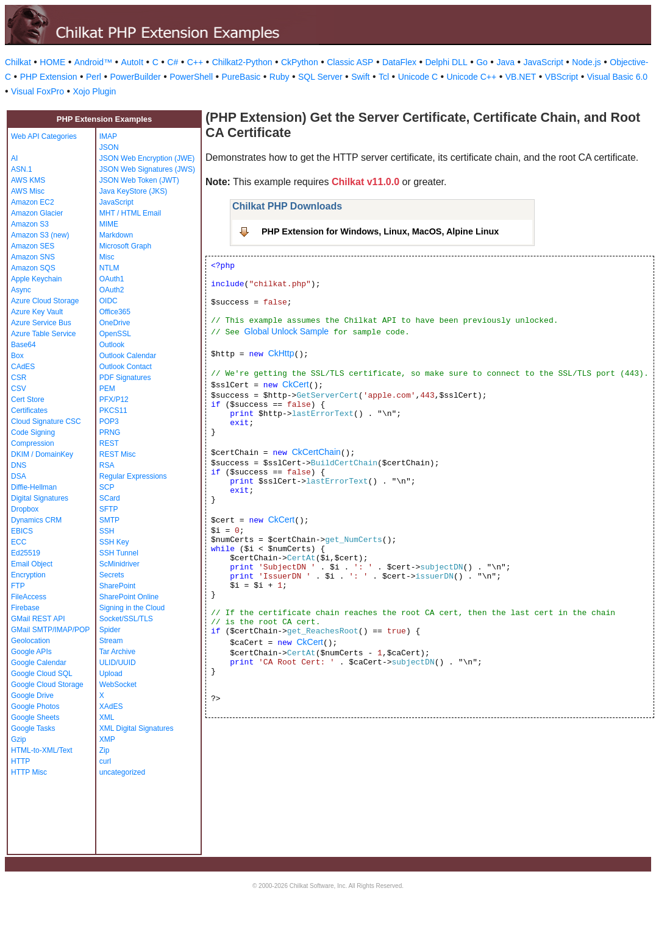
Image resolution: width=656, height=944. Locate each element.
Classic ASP (350, 62)
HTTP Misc (29, 772)
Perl (93, 77)
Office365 (114, 312)
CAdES (23, 366)
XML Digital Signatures (136, 728)
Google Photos (35, 706)
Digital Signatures (39, 498)
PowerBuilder (135, 77)
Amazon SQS (33, 268)
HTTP (20, 761)
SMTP (109, 520)
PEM (107, 388)
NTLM (109, 268)
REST (109, 443)
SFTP (108, 509)
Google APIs (31, 651)
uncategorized (122, 772)
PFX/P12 (114, 399)
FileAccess (28, 597)
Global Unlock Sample (286, 331)
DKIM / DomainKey (42, 454)
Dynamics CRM (36, 520)
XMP (107, 739)
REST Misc (117, 454)
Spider (110, 629)
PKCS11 (113, 410)
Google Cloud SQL (42, 673)
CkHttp (281, 353)
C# (172, 62)
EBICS (22, 531)
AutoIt (132, 62)
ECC (18, 542)
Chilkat (18, 62)
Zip (104, 750)
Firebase (25, 608)
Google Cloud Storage (47, 684)
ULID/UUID (117, 662)
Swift (360, 77)
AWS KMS (28, 180)
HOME (52, 62)
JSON (109, 147)
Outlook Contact (125, 366)
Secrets (111, 575)
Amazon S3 (30, 224)
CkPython (299, 62)
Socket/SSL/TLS (126, 619)
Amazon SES (32, 246)
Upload (111, 673)
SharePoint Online (129, 597)
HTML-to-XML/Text (42, 750)
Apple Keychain (36, 279)
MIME (108, 224)
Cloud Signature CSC (46, 421)
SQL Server (320, 77)
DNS (18, 465)
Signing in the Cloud (132, 608)
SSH (107, 531)
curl (105, 761)
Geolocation (30, 640)
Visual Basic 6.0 (617, 77)
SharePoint (117, 586)
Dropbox (24, 509)
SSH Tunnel (118, 553)
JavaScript (543, 62)
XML (107, 717)
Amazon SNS (33, 257)
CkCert (295, 384)
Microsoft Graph (125, 246)
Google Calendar (38, 662)
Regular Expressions (133, 476)
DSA (18, 476)
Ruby (279, 77)
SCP (107, 487)
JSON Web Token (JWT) (139, 180)
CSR (18, 377)
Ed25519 (25, 553)
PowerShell (191, 77)
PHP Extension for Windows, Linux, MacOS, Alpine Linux (380, 231)
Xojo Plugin (94, 91)
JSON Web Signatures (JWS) (147, 169)
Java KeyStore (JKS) (133, 191)
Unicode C (418, 77)
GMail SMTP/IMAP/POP (50, 629)
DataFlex (399, 62)
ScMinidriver (119, 564)
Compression (32, 443)
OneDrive (114, 323)
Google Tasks (33, 728)
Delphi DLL (446, 62)
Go (482, 62)
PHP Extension (48, 77)
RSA (107, 465)
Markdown (116, 235)
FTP (18, 586)
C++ (195, 62)
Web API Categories (44, 136)
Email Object (31, 564)
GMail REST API (38, 619)
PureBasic (241, 77)
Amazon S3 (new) (40, 235)
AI (14, 158)
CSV (18, 388)
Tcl (384, 77)
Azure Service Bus (41, 323)
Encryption (28, 575)
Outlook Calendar (127, 355)
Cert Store (28, 399)
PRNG (110, 432)
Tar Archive (117, 651)
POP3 (109, 421)
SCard (109, 498)
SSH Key (114, 542)
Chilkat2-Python (242, 62)
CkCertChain (316, 452)
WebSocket (118, 684)
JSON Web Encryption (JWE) (146, 158)
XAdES (111, 706)
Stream (111, 640)
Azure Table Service (43, 333)
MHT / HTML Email (130, 213)
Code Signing (33, 432)
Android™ (93, 62)
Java (505, 62)
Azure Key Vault (37, 312)
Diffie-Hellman (34, 487)
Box (17, 355)
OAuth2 (111, 290)
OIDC (108, 301)
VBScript (561, 77)
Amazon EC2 (32, 202)
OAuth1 (111, 279)
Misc (107, 257)
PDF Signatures (125, 377)
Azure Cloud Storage (45, 301)
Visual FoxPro (37, 91)
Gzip (18, 739)
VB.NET (521, 77)
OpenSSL (115, 333)
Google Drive (32, 695)
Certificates (29, 410)
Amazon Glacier (37, 213)
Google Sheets (35, 717)
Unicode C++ (472, 77)
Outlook (111, 344)
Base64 (23, 344)
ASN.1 (21, 169)
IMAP (108, 136)
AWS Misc (28, 191)
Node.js (586, 62)
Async (21, 290)
